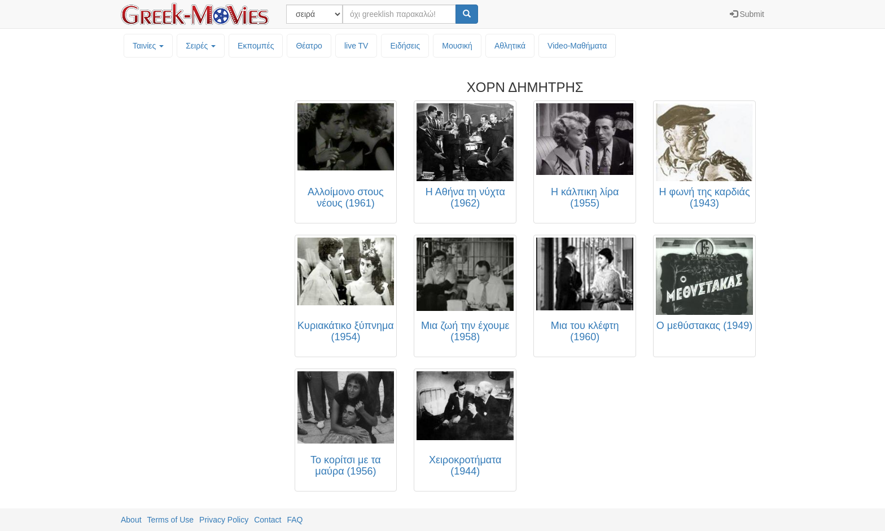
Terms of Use (170, 519)
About (131, 519)
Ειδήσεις (405, 45)
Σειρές (201, 45)
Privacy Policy (223, 519)
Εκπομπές (256, 45)
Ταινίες (148, 45)
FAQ (295, 519)
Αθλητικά (509, 45)
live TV (356, 45)
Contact (267, 519)
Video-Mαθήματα (577, 45)
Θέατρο (309, 45)
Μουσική (457, 45)
